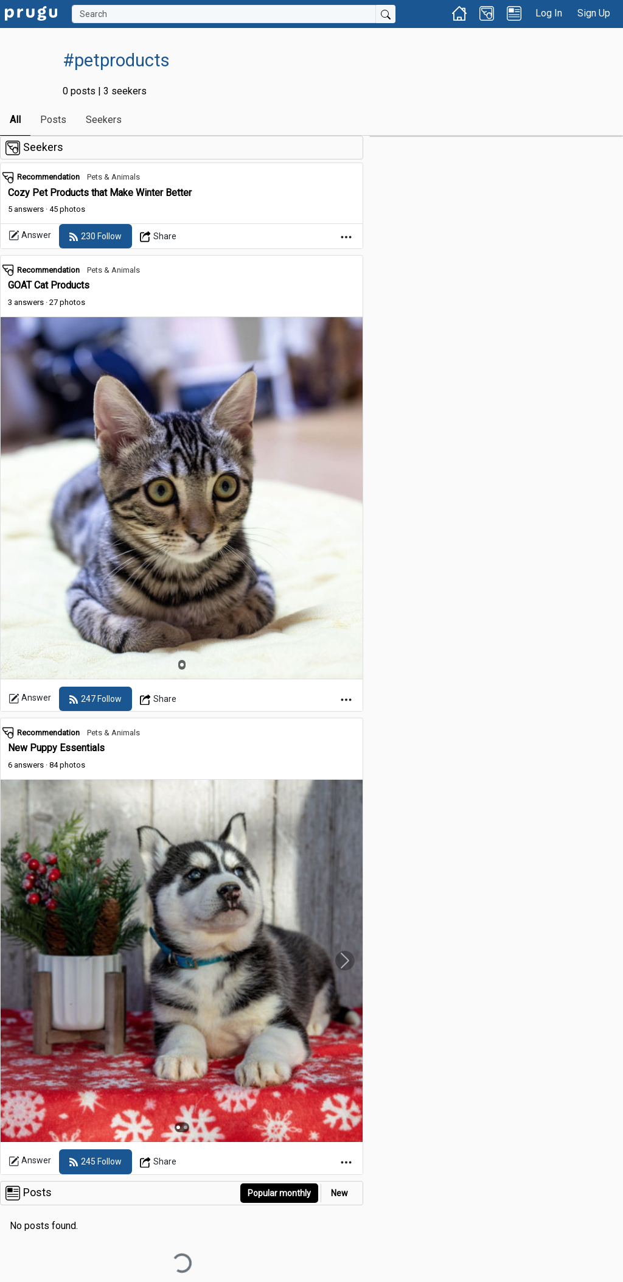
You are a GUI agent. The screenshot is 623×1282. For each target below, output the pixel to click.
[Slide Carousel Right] (345, 961)
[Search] (224, 14)
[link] (31, 12)
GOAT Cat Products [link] (48, 285)
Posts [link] (53, 119)
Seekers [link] (104, 119)
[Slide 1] (182, 665)
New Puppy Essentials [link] (56, 748)
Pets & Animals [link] (113, 176)
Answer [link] (30, 235)
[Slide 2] (185, 1127)
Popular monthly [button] (279, 1193)
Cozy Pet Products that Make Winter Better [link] (100, 192)
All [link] (15, 119)
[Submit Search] (385, 14)
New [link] (339, 1193)
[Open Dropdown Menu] (158, 236)
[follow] (95, 236)
